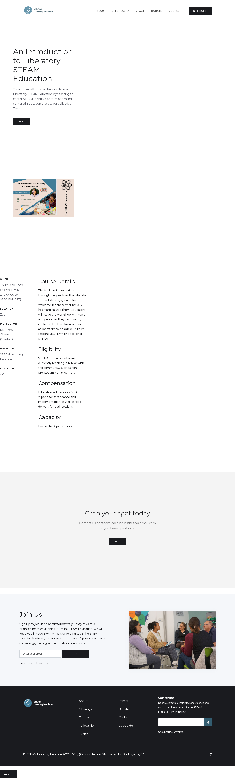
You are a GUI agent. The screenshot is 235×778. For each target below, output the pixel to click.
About (101, 11)
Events (83, 734)
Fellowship (86, 725)
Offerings (85, 709)
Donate (124, 709)
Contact (124, 717)
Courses (84, 717)
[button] (120, 11)
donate (156, 11)
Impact (139, 11)
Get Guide (126, 725)
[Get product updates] (181, 722)
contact (175, 11)
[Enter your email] (40, 654)
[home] (38, 10)
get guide (200, 11)
